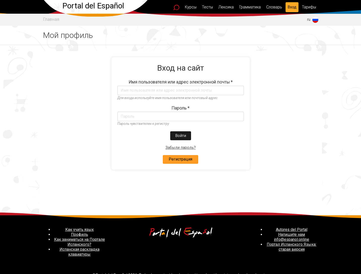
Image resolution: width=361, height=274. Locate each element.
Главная (51, 19)
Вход (292, 7)
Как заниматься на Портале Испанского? (79, 242)
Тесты (207, 7)
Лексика (226, 7)
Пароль (180, 108)
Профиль (79, 234)
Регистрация (180, 159)
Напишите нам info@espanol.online (291, 237)
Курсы (191, 7)
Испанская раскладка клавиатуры (79, 252)
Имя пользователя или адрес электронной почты (181, 82)
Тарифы (309, 7)
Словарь (274, 7)
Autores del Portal (291, 229)
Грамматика (250, 7)
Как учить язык (79, 229)
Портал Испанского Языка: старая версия (291, 247)
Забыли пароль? (180, 147)
